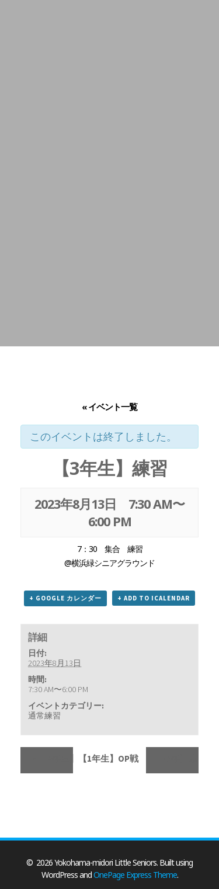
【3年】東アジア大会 (178, 758)
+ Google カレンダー (65, 598)
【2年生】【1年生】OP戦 (52, 758)
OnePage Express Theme (135, 874)
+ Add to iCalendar (153, 598)
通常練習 (44, 715)
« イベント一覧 (109, 406)
